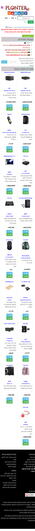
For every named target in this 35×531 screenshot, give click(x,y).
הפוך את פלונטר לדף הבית (8, 476)
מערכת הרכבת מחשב (9, 485)
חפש (30, 22)
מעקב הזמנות (12, 466)
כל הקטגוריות (28, 36)
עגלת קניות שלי (30, 466)
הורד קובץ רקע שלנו (10, 473)
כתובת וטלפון (31, 459)
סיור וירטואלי (12, 478)
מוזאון (14, 480)
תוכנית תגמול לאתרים (9, 483)
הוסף (26, 109)
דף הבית (32, 457)
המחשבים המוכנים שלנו (9, 487)
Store (27, 43)
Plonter (20, 27)
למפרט (4, 62)
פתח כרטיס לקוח (30, 462)
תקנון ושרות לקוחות (29, 464)
